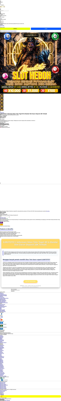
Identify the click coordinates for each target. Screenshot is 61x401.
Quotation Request (3, 294)
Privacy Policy (2, 391)
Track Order (2, 297)
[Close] (0, 20)
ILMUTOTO (2, 112)
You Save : (2, 122)
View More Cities (3, 342)
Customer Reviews (3, 306)
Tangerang (2, 340)
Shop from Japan (3, 384)
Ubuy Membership (3, 300)
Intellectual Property (3, 295)
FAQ (1, 308)
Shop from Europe (3, 388)
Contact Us (2, 293)
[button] (30, 13)
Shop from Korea (3, 385)
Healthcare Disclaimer (4, 302)
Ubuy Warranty (2, 301)
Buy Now (47, 211)
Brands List (2, 305)
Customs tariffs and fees (4, 298)
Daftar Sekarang (30, 281)
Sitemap (1, 296)
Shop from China (3, 386)
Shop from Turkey (3, 387)
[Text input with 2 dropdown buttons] (4, 10)
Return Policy (2, 307)
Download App (2, 304)
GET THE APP (7, 400)
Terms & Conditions (3, 390)
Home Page (2, 25)
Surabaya (1, 336)
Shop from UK (2, 383)
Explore (2, 4)
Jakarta (1, 335)
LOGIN (46, 28)
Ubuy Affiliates (2, 310)
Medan (1, 338)
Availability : (2, 126)
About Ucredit (2, 309)
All (0, 8)
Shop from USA (2, 382)
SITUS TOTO (2, 27)
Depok (1, 341)
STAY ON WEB (2, 400)
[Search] (0, 12)
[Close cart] (5, 19)
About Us (1, 392)
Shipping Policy (2, 299)
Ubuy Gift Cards (3, 311)
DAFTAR (15, 28)
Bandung (1, 337)
